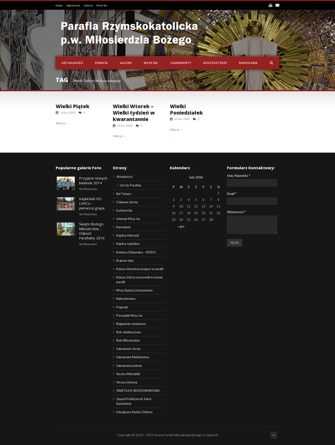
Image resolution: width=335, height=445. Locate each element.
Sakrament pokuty (129, 366)
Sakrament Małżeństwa (132, 357)
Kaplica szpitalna (127, 244)
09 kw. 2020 (124, 125)
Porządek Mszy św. (129, 315)
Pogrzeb (122, 307)
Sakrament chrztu (128, 349)
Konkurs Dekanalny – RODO (136, 252)
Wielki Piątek (72, 106)
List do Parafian (130, 185)
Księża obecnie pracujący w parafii (139, 269)
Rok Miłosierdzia (128, 340)
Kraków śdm (125, 260)
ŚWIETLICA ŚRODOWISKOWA (138, 390)
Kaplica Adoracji (127, 235)
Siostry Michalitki (128, 374)
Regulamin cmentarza (131, 324)
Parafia (101, 63)
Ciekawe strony (127, 202)
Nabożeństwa (125, 298)
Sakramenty (180, 63)
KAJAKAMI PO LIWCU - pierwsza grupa (91, 203)
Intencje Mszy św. (128, 219)
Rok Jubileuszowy (128, 332)
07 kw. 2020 (181, 119)
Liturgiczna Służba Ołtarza (134, 412)
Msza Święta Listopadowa (134, 290)
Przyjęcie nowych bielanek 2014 (93, 180)
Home (59, 5)
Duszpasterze (215, 63)
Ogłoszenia (73, 5)
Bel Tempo (123, 194)
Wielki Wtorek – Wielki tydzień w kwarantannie (134, 113)
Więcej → (62, 123)
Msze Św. (101, 5)
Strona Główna (126, 382)
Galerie (89, 5)
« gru (181, 226)
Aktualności (72, 63)
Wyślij (235, 242)
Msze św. (151, 63)
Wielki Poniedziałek (186, 109)
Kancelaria (248, 63)
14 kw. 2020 (67, 112)
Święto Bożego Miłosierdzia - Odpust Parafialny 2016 (92, 231)
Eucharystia (124, 210)
